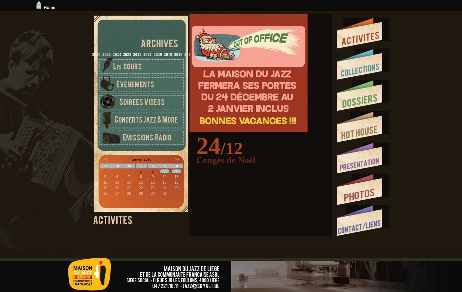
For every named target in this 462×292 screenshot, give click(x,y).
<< (106, 159)
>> (177, 159)
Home (45, 7)
